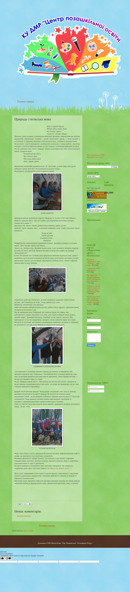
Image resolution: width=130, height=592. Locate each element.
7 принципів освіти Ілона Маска (93, 269)
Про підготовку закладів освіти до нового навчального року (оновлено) (93, 278)
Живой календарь (96, 364)
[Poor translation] (8, 558)
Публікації (92, 387)
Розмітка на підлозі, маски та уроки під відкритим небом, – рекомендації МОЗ (93, 289)
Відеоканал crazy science (95, 157)
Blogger (89, 543)
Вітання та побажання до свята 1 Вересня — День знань (93, 262)
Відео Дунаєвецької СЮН (96, 155)
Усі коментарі (93, 391)
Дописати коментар (23, 516)
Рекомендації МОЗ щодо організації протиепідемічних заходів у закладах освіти (93, 300)
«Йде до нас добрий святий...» (60, 468)
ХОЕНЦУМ (91, 200)
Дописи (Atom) (28, 531)
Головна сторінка (25, 101)
